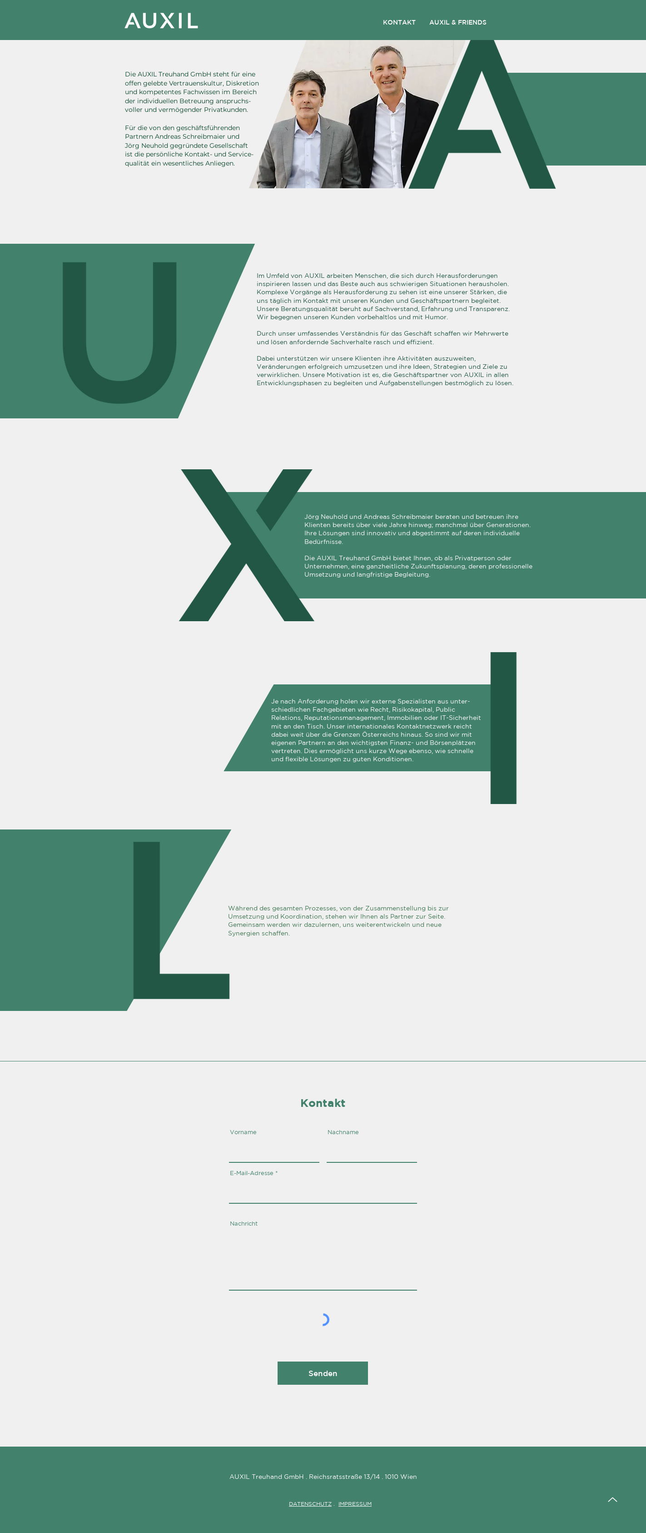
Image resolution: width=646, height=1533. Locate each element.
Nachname (343, 1132)
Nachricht (244, 1223)
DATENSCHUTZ (310, 1504)
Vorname (243, 1132)
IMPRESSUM (355, 1504)
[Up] (612, 1499)
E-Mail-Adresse (251, 1173)
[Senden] (323, 1373)
